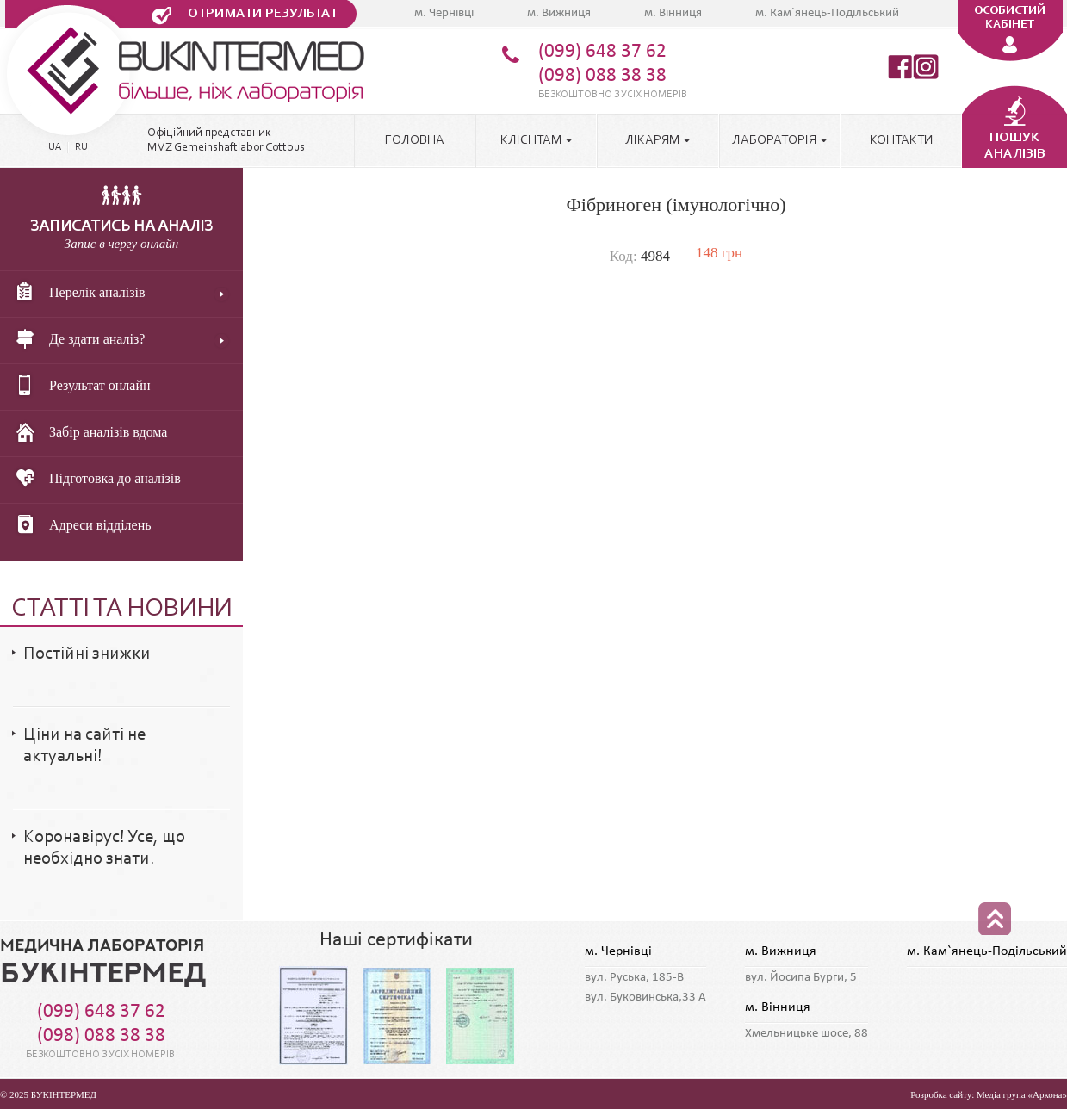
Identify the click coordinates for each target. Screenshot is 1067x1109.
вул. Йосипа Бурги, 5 (801, 977)
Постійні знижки (87, 654)
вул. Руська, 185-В (634, 977)
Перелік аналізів (77, 293)
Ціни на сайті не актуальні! (84, 745)
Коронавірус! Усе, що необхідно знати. (104, 848)
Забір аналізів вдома (87, 433)
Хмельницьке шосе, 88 (806, 1033)
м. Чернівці (444, 13)
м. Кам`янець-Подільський (827, 13)
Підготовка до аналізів (94, 479)
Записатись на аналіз (121, 227)
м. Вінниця (673, 13)
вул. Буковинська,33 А (645, 997)
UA (55, 147)
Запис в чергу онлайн (121, 244)
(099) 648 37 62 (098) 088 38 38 (602, 64)
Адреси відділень (80, 526)
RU (81, 147)
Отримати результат (263, 14)
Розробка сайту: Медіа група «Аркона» (988, 1094)
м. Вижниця (559, 13)
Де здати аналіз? (76, 340)
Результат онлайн (79, 386)
